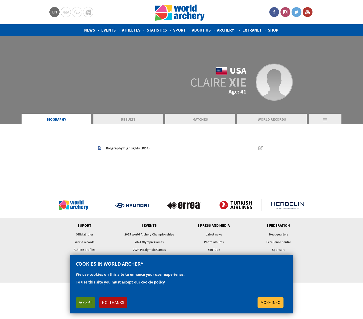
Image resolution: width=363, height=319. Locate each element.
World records (84, 242)
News (89, 30)
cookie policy (153, 282)
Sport (179, 30)
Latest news (214, 234)
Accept (85, 302)
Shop (273, 30)
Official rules (84, 234)
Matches (200, 119)
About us (201, 30)
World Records (272, 119)
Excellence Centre (278, 242)
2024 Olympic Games (149, 242)
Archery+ (226, 30)
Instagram (285, 12)
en (54, 12)
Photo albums (214, 242)
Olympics (66, 12)
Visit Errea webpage (184, 205)
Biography (56, 119)
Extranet (252, 30)
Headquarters (278, 234)
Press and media (215, 225)
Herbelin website (287, 205)
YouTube (307, 12)
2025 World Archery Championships (149, 234)
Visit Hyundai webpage (132, 205)
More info (270, 302)
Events (108, 30)
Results (128, 119)
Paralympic (77, 12)
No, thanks (113, 302)
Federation (279, 225)
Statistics (157, 30)
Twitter (296, 12)
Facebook (274, 12)
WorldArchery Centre (88, 12)
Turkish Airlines (235, 205)
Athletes (131, 30)
